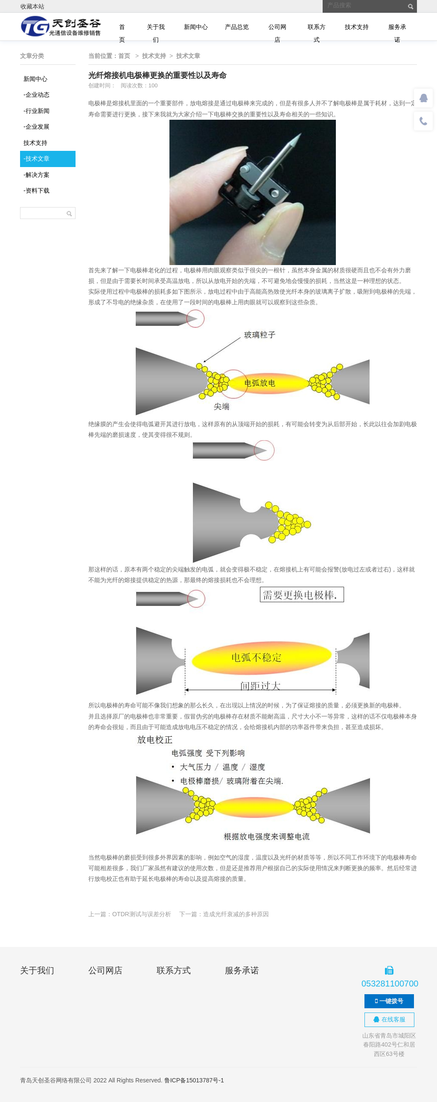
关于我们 (156, 28)
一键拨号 (389, 1001)
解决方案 (36, 174)
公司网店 (277, 28)
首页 (122, 28)
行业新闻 (36, 110)
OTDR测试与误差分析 (141, 914)
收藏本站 (32, 6)
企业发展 (36, 126)
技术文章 (36, 158)
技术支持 (357, 26)
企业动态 (36, 94)
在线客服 (389, 1019)
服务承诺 (397, 28)
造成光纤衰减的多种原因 (236, 914)
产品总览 (237, 26)
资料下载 (36, 190)
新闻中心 (196, 26)
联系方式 (317, 28)
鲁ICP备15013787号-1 (194, 1080)
